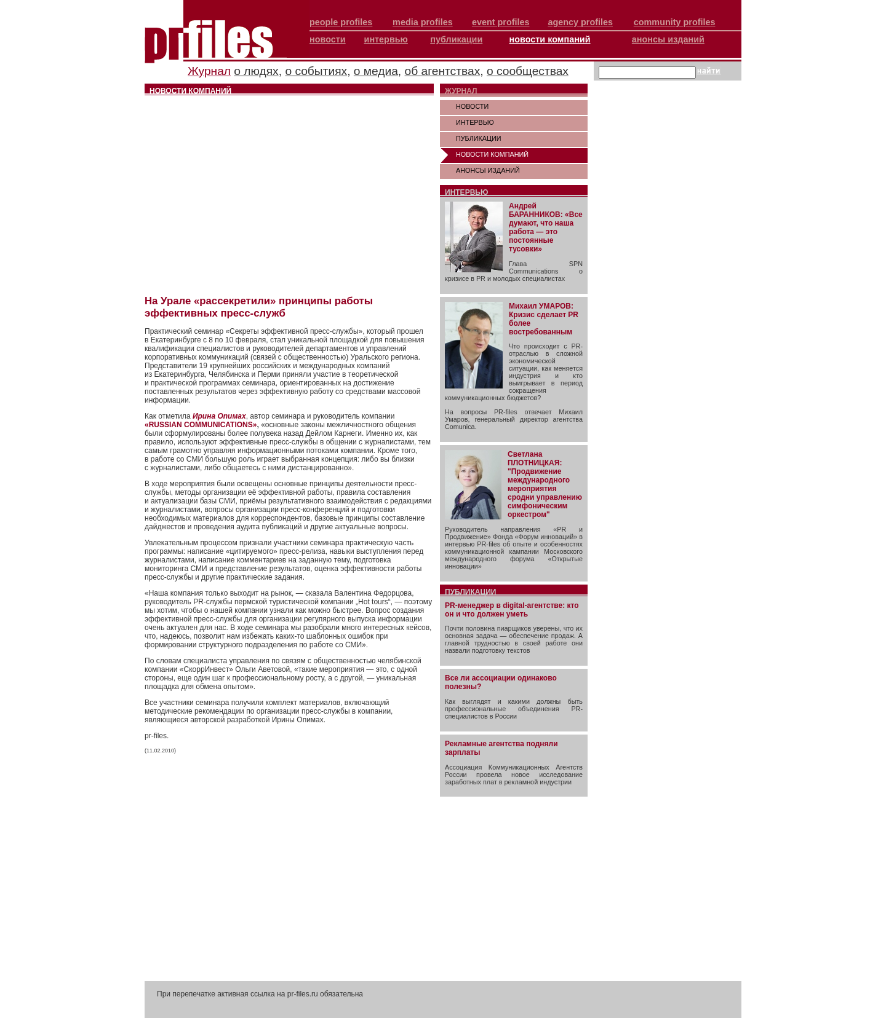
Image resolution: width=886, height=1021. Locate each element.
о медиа (376, 71)
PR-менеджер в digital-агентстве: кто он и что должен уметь (512, 609)
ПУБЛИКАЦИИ (478, 138)
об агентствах (443, 71)
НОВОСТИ (472, 106)
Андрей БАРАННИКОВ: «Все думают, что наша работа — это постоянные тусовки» (546, 227)
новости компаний (550, 39)
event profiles (501, 22)
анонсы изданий (668, 39)
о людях (256, 71)
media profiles (423, 22)
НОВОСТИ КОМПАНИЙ (492, 154)
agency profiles (580, 22)
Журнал (209, 71)
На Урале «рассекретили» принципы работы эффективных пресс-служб (259, 307)
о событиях (316, 71)
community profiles (675, 22)
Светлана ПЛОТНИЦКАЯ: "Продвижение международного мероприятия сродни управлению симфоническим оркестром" (545, 484)
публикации (456, 39)
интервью (386, 39)
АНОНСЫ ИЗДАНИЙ (488, 170)
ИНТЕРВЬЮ (475, 122)
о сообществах (528, 71)
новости (327, 39)
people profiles (340, 22)
